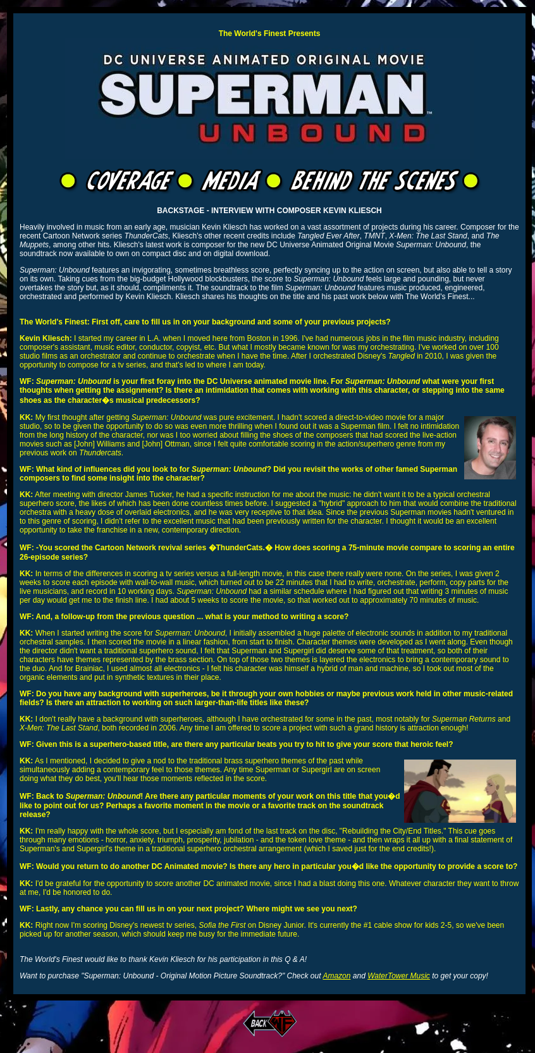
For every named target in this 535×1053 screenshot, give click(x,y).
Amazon (336, 975)
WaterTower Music (398, 975)
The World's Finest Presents (270, 33)
